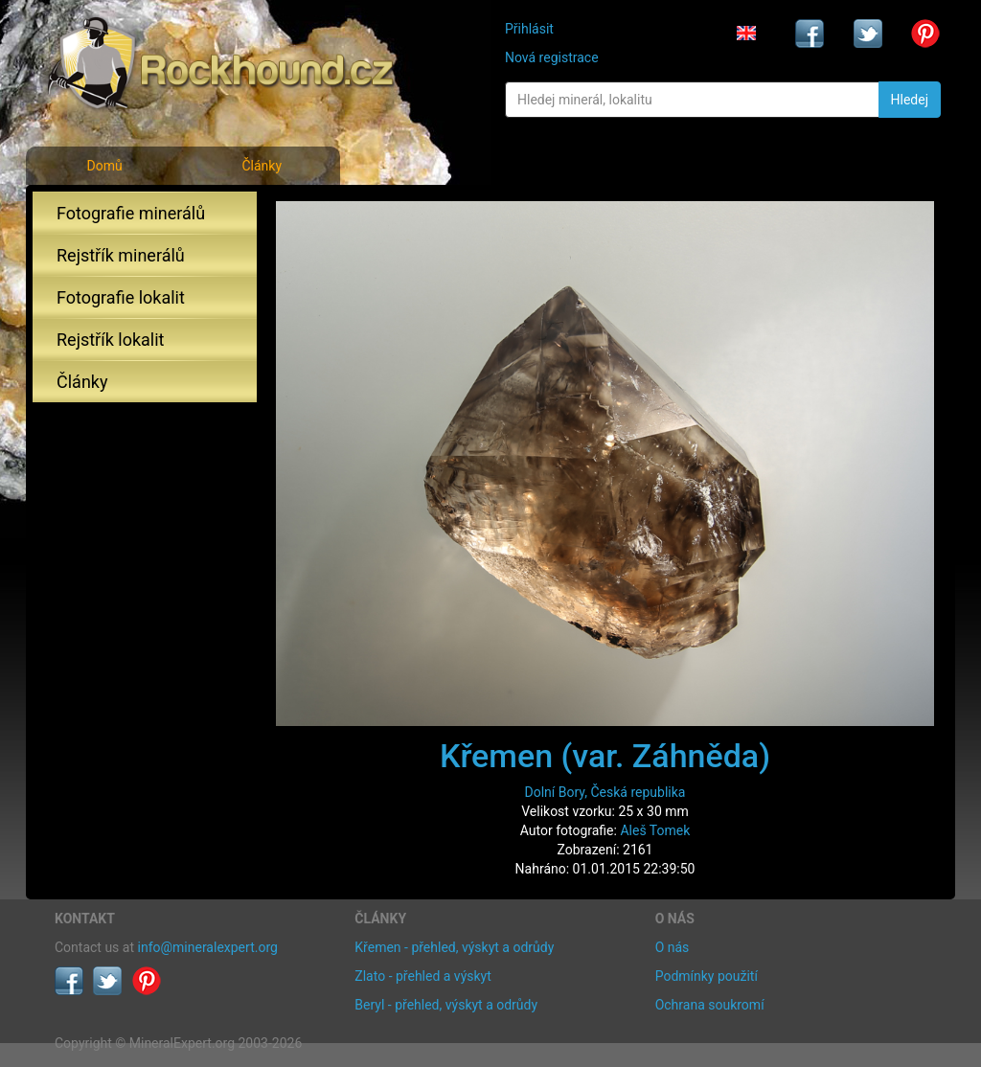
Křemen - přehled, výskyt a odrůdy (454, 947)
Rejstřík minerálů (121, 255)
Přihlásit (529, 28)
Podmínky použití (706, 976)
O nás (672, 947)
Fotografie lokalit (121, 297)
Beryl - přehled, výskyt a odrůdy (445, 1004)
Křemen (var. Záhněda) (605, 756)
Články (261, 165)
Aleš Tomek (655, 830)
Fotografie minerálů (131, 213)
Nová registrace (552, 57)
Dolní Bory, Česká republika (605, 792)
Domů (104, 165)
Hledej (909, 99)
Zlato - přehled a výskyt (422, 976)
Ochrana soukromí (709, 1004)
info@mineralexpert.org (208, 947)
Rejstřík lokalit (110, 339)
